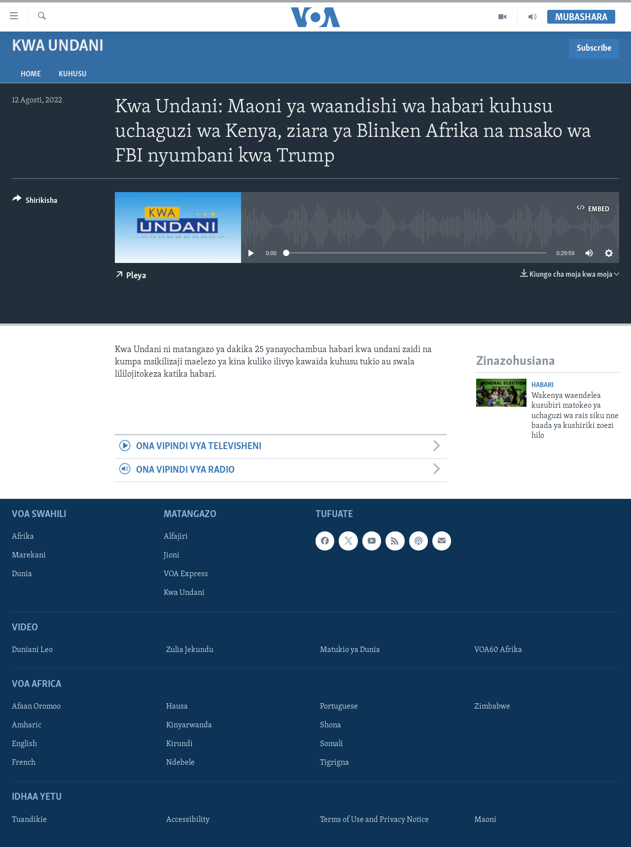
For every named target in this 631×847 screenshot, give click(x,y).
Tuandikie (29, 820)
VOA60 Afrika (498, 650)
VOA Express (186, 574)
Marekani (29, 555)
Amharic (26, 725)
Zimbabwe (492, 707)
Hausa (177, 707)
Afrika (23, 537)
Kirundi (179, 744)
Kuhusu (73, 74)
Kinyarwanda (189, 725)
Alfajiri (176, 537)
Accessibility (188, 820)
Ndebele (180, 763)
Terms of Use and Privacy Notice (374, 820)
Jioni (171, 555)
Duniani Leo (32, 650)
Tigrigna (334, 763)
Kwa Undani (184, 593)
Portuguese (339, 707)
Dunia (22, 574)
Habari (542, 385)
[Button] (34, 202)
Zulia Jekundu (189, 650)
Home (31, 74)
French (23, 763)
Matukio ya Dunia (350, 650)
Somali (331, 744)
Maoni (485, 820)
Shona (330, 725)
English (24, 744)
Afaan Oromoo (36, 707)
